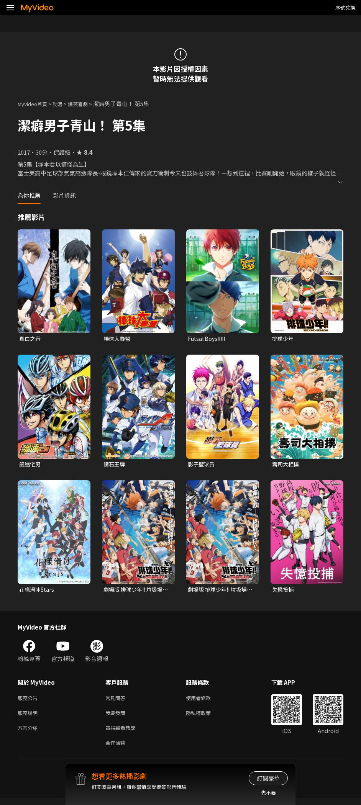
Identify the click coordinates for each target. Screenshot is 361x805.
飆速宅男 (30, 465)
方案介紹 (29, 733)
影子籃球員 (202, 465)
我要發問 (116, 717)
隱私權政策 (204, 717)
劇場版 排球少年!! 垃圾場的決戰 (135, 591)
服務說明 (29, 717)
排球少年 (283, 339)
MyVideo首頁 (35, 104)
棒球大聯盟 (117, 339)
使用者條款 (204, 701)
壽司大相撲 (286, 465)
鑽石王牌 (114, 465)
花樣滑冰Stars (38, 591)
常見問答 (116, 701)
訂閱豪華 (268, 778)
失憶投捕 (283, 591)
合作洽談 (116, 749)
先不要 (268, 792)
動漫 (63, 104)
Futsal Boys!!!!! (208, 339)
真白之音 (30, 339)
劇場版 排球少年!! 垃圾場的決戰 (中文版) (219, 591)
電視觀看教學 (122, 733)
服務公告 (29, 701)
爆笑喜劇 (86, 104)
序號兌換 (345, 7)
